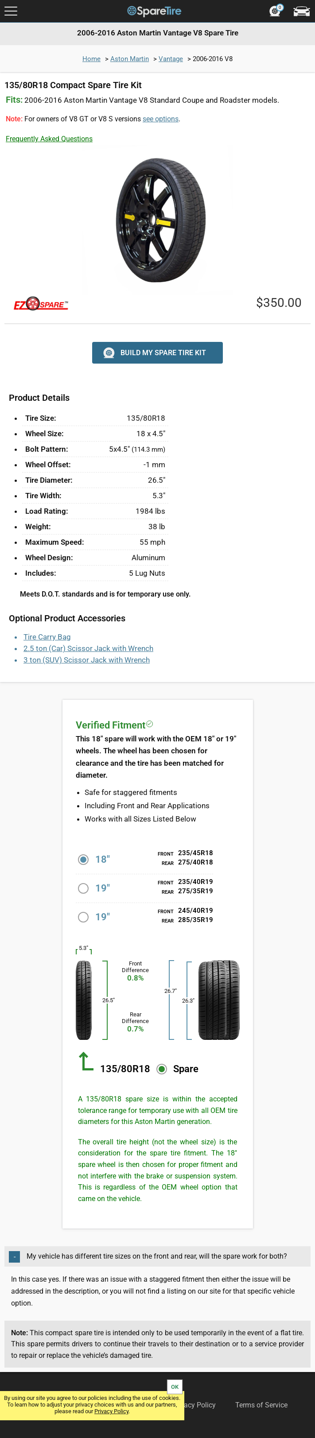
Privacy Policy (111, 1411)
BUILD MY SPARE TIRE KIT (153, 352)
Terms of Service (261, 1405)
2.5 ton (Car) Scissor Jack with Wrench (88, 648)
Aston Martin (129, 59)
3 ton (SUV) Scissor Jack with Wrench (86, 659)
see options (161, 119)
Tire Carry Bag (47, 636)
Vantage (171, 59)
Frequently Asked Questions (49, 139)
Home (91, 59)
